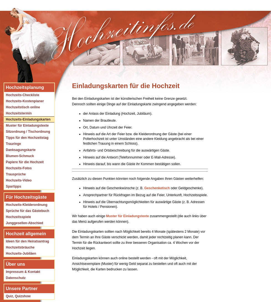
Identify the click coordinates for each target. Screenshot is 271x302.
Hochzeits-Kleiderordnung (26, 205)
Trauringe (13, 144)
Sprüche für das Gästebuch (27, 211)
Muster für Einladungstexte (27, 125)
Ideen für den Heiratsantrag (27, 241)
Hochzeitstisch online (23, 107)
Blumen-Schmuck (20, 156)
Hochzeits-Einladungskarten (28, 119)
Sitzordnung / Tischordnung (28, 132)
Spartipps (13, 186)
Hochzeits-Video (19, 180)
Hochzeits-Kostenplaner (25, 101)
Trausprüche (16, 174)
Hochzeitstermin (19, 113)
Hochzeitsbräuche (20, 247)
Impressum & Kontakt (23, 272)
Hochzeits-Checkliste (22, 95)
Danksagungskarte (20, 150)
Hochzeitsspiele (18, 217)
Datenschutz (15, 278)
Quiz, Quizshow (18, 296)
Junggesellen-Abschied (24, 223)
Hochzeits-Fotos (19, 168)
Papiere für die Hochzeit (25, 162)
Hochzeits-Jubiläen (21, 253)
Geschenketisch (157, 188)
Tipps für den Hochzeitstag (27, 138)
